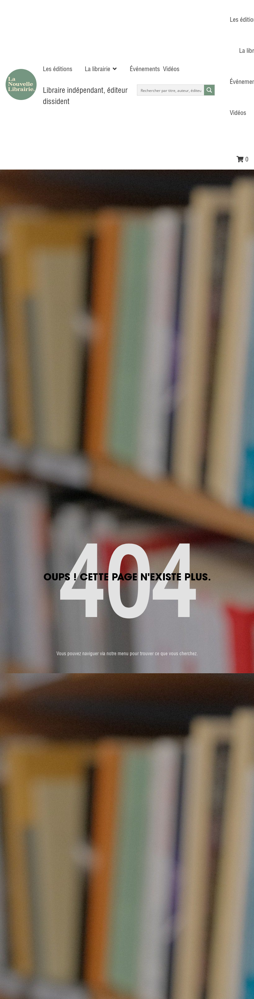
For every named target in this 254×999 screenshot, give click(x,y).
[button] (101, 69)
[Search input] (171, 90)
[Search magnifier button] (209, 90)
